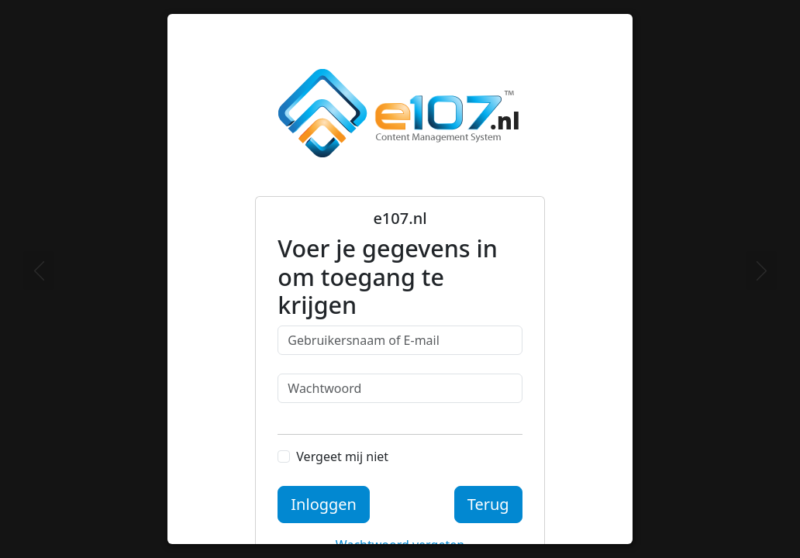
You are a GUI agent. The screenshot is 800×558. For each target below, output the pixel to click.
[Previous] (38, 270)
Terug (488, 504)
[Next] (761, 270)
